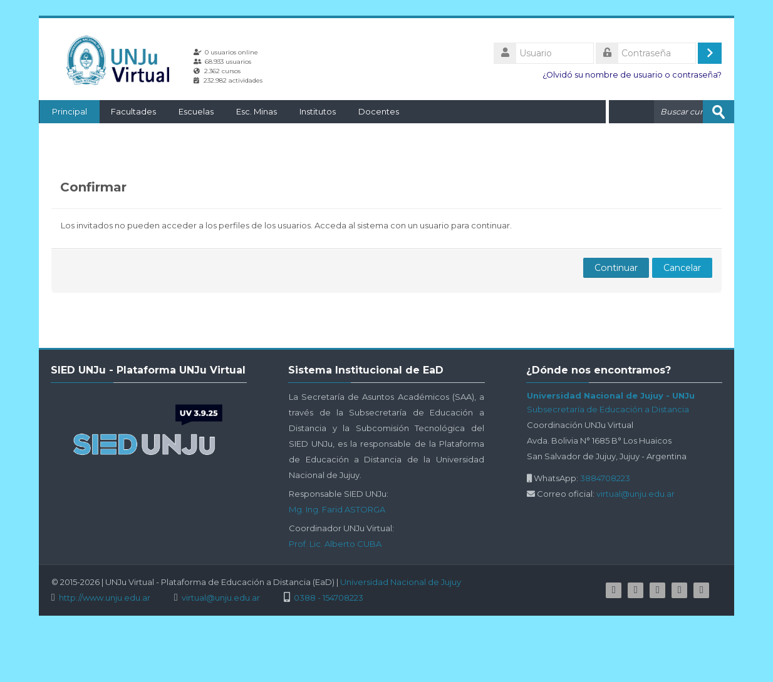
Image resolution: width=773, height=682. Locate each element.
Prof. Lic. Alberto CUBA (335, 544)
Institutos (317, 111)
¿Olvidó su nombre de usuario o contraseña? (632, 74)
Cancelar (682, 267)
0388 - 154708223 (328, 598)
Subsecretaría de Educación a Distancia (608, 409)
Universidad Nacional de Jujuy (400, 582)
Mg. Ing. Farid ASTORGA (337, 509)
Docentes (378, 111)
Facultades (132, 111)
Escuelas (195, 111)
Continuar (616, 267)
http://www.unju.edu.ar (104, 598)
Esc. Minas (256, 111)
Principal (68, 111)
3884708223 (605, 478)
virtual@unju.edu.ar (635, 494)
